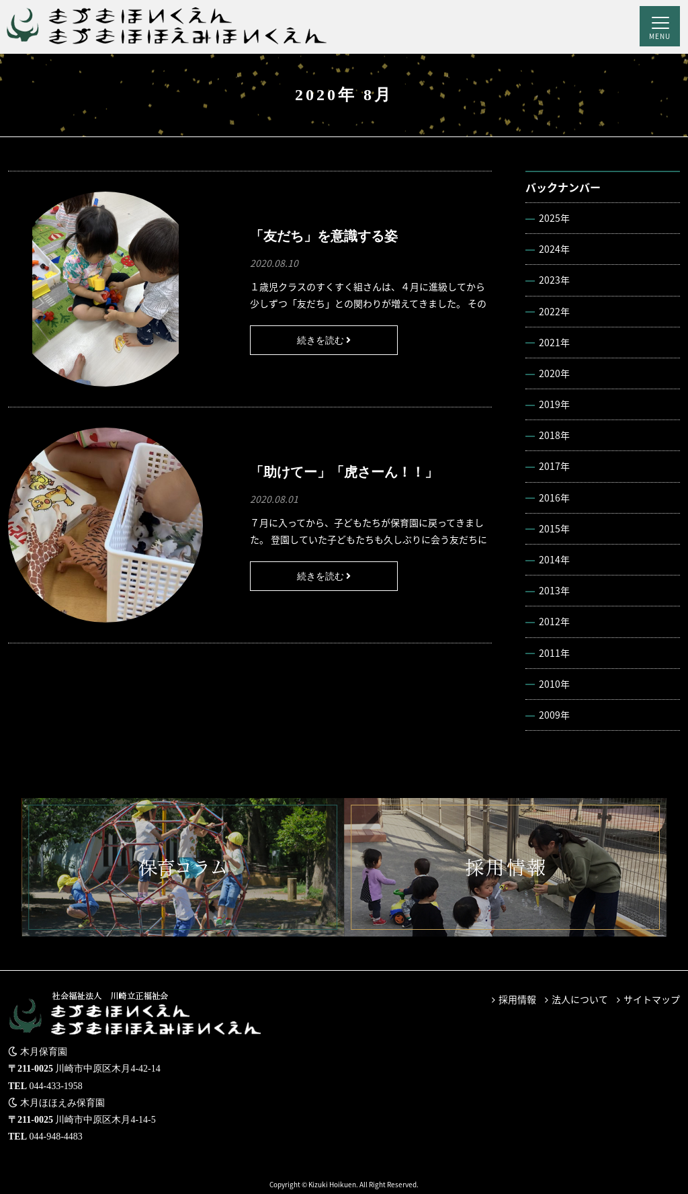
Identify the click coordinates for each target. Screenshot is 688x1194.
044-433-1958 (56, 1086)
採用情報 (517, 999)
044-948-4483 (56, 1136)
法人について (580, 999)
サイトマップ (652, 999)
